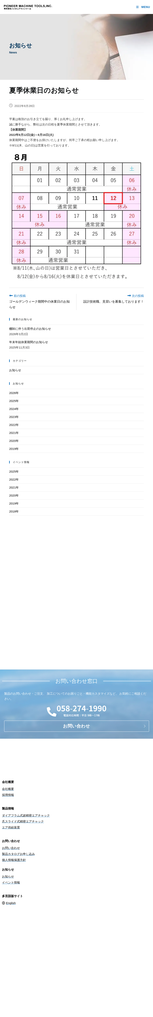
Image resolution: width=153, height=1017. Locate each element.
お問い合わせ (11, 848)
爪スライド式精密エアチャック (23, 821)
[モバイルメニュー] (143, 7)
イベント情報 (11, 882)
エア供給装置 (11, 827)
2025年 (14, 401)
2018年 (14, 511)
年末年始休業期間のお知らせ (28, 342)
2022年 (14, 425)
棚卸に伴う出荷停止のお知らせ (30, 328)
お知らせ (15, 370)
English (9, 903)
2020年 (14, 440)
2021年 (14, 432)
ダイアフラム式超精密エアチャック (26, 815)
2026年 (14, 393)
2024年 (14, 409)
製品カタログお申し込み (18, 854)
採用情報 (8, 795)
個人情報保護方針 (14, 860)
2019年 (14, 448)
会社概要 (8, 789)
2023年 (14, 417)
